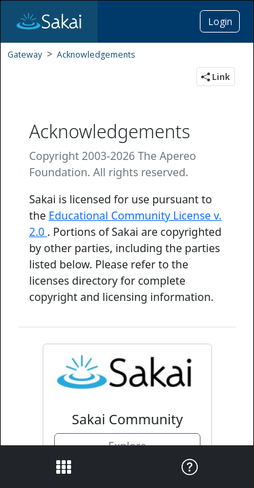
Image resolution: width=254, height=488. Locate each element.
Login (220, 21)
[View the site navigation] (63, 466)
